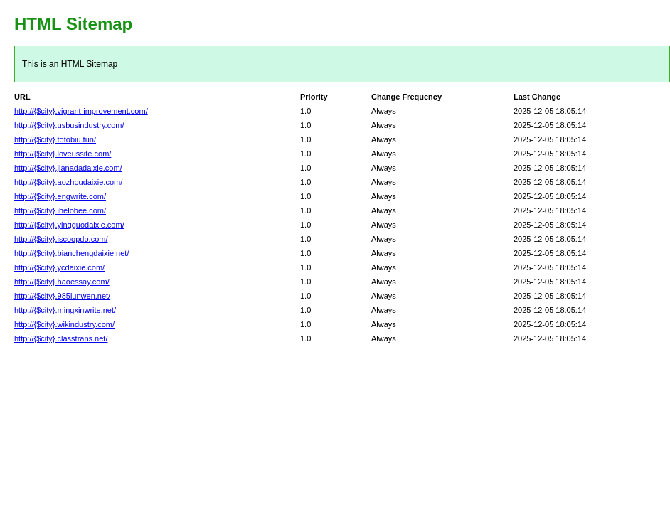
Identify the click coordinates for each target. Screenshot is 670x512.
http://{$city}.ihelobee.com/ (60, 210)
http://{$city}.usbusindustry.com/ (69, 125)
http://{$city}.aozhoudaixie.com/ (68, 182)
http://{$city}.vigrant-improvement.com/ (81, 111)
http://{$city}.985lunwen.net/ (62, 296)
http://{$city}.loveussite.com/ (62, 153)
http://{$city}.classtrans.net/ (60, 338)
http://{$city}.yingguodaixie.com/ (69, 224)
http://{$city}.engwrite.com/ (60, 196)
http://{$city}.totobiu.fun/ (55, 139)
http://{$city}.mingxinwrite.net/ (65, 310)
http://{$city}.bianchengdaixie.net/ (71, 253)
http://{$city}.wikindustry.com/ (64, 324)
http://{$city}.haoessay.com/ (62, 281)
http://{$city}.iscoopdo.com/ (60, 239)
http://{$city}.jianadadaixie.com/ (68, 168)
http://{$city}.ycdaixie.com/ (59, 267)
